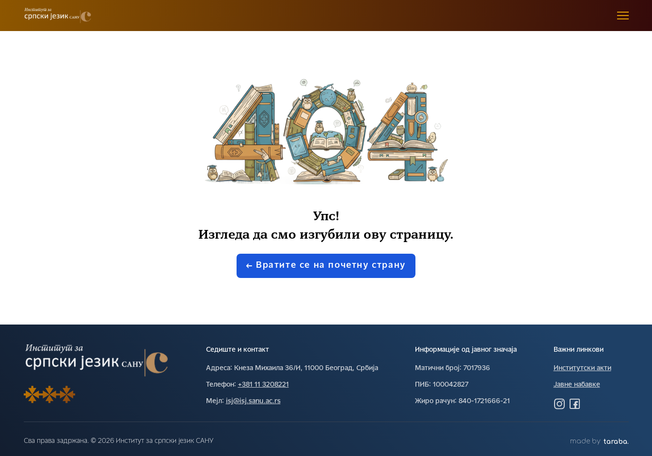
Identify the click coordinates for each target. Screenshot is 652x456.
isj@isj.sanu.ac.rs (253, 401)
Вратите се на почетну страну (326, 265)
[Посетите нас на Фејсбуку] (575, 403)
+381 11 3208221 (263, 385)
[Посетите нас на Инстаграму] (559, 403)
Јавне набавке (577, 385)
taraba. (616, 441)
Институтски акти (582, 368)
